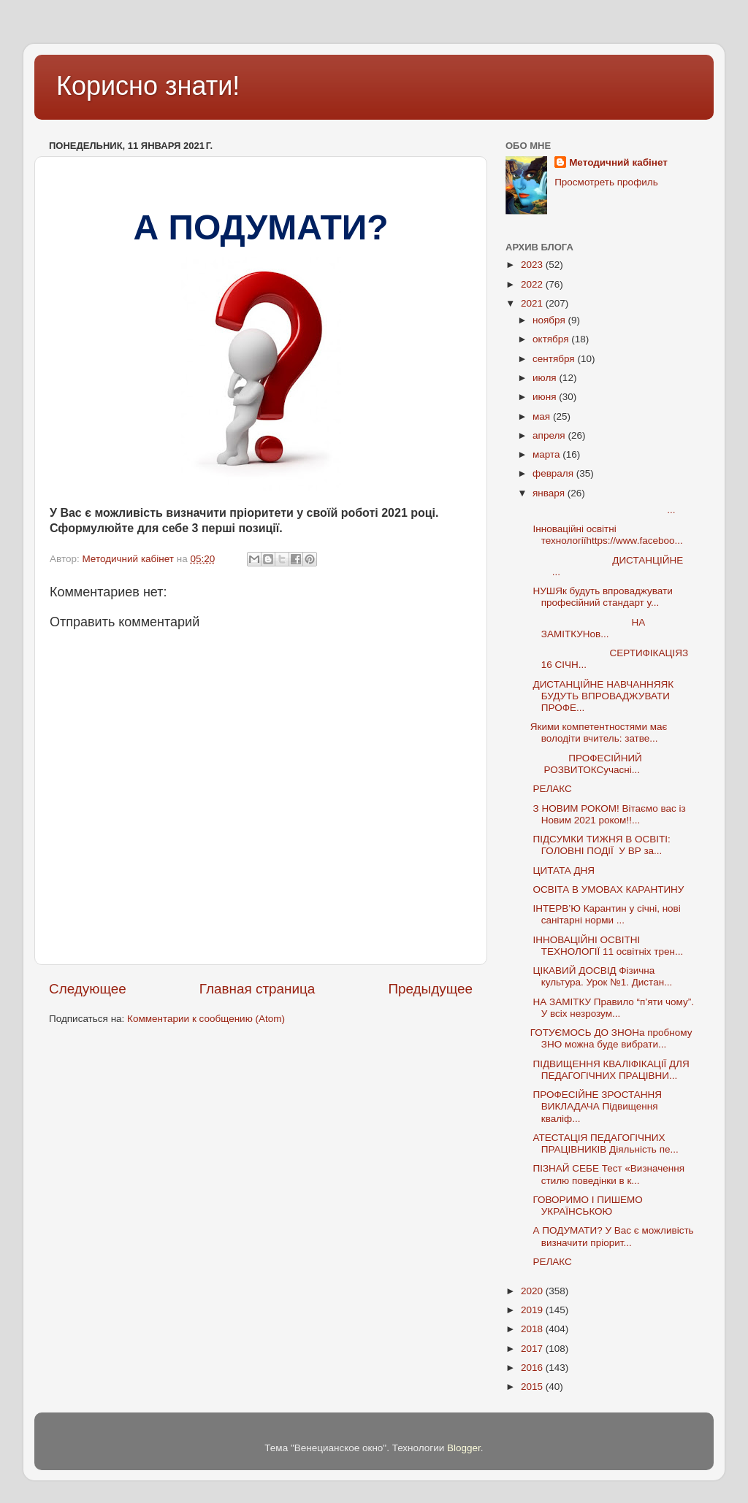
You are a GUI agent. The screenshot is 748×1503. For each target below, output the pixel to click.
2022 (533, 284)
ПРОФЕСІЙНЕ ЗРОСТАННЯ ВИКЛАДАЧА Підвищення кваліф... (596, 1106)
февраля (554, 473)
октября (552, 339)
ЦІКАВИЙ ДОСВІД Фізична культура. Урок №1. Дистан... (601, 976)
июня (546, 396)
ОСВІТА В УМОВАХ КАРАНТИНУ (607, 889)
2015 (533, 1386)
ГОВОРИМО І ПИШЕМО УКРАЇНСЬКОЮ (586, 1205)
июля (546, 377)
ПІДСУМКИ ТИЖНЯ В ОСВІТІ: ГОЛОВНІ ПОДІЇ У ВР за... (600, 845)
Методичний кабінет (618, 162)
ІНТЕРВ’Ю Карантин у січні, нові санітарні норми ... (605, 914)
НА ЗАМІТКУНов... (588, 628)
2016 (533, 1367)
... (603, 509)
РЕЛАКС (551, 788)
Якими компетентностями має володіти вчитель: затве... (599, 732)
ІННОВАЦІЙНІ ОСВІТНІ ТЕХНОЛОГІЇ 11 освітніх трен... (607, 945)
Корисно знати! (148, 86)
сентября (555, 358)
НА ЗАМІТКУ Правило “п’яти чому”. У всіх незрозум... (612, 1007)
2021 (533, 303)
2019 (533, 1309)
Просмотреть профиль (606, 182)
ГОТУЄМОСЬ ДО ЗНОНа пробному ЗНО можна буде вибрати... (611, 1038)
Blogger (464, 1447)
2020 (533, 1290)
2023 (533, 264)
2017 (533, 1348)
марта (547, 454)
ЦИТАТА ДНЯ (562, 870)
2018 (533, 1328)
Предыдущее (430, 988)
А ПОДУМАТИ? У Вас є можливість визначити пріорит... (612, 1236)
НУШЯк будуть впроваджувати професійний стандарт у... (601, 596)
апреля (550, 435)
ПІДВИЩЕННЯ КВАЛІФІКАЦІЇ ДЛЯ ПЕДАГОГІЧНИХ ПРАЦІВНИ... (610, 1069)
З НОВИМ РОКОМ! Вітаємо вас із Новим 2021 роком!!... (608, 814)
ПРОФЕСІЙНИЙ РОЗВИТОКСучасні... (597, 764)
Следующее (87, 988)
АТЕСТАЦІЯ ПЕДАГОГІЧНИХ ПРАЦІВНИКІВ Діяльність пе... (604, 1143)
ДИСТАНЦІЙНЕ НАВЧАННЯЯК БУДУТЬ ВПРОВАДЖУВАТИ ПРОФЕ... (601, 696)
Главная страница (257, 988)
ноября (550, 320)
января (550, 493)
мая (543, 416)
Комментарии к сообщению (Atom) (206, 1018)
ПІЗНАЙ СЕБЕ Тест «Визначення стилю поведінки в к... (607, 1174)
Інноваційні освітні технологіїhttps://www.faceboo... (606, 534)
